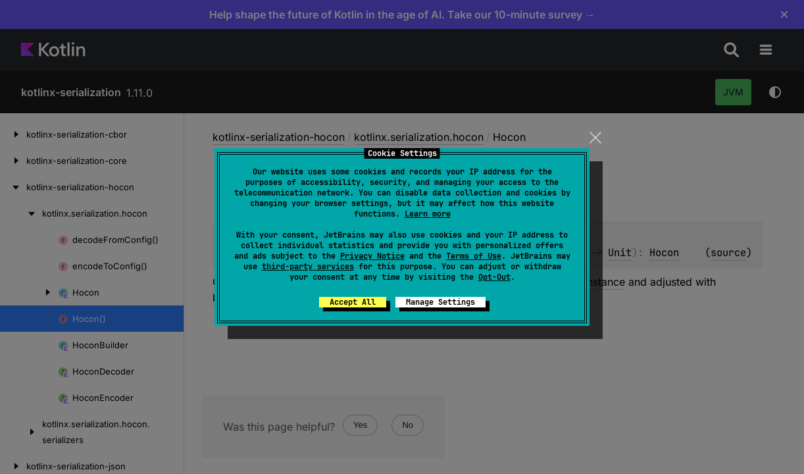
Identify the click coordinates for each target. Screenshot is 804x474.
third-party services (308, 266)
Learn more (428, 214)
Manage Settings (440, 302)
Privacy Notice (372, 256)
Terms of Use (473, 256)
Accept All (353, 302)
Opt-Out (494, 277)
